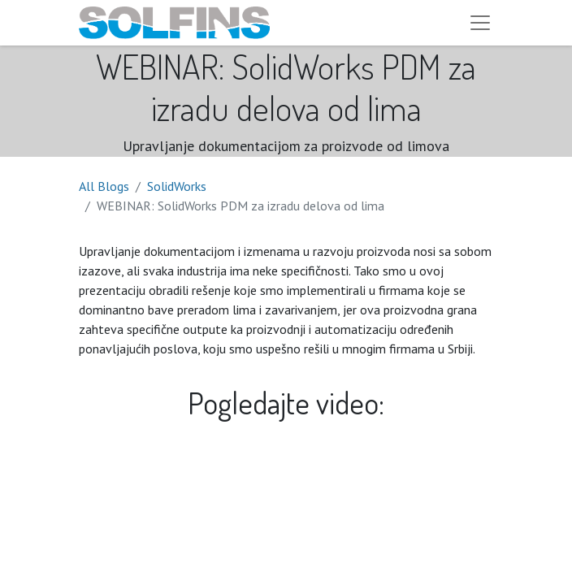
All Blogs (104, 186)
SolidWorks (176, 186)
